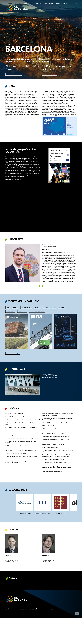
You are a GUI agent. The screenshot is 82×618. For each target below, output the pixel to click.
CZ (74, 3)
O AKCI (31, 3)
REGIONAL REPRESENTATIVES (37, 311)
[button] (39, 285)
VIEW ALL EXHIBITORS (13, 353)
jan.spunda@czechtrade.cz (11, 560)
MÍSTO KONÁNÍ (49, 3)
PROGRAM (57, 3)
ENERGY (37, 307)
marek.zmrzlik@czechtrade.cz (49, 560)
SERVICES (61, 307)
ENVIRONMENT (10, 311)
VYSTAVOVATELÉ (39, 3)
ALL (8, 307)
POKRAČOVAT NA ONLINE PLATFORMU (53, 471)
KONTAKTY (65, 3)
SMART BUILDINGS (26, 307)
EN (71, 3)
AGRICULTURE (22, 311)
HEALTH (15, 307)
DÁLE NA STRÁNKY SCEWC (14, 74)
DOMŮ (25, 3)
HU (76, 3)
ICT (54, 307)
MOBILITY (46, 307)
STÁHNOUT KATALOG (49, 74)
